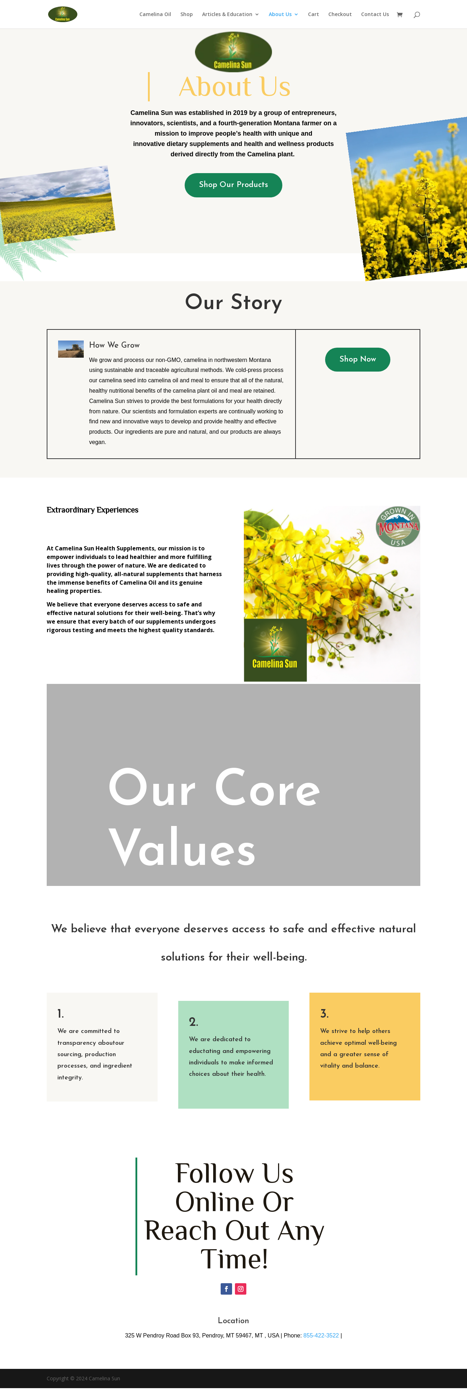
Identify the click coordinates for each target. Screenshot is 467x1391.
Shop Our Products (233, 185)
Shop (186, 14)
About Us (280, 14)
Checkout (340, 14)
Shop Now (357, 360)
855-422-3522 (321, 1335)
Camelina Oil (155, 14)
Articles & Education (227, 14)
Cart (313, 14)
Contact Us (375, 14)
